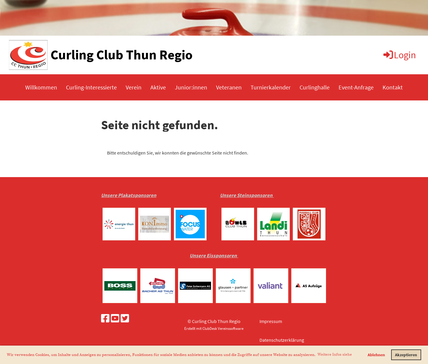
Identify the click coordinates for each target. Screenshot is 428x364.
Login (399, 55)
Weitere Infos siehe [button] (334, 354)
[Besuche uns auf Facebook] (105, 318)
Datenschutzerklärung (281, 340)
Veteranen (229, 87)
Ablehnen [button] (376, 354)
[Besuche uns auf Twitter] (125, 318)
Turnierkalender (271, 87)
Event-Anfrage (356, 87)
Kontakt (393, 87)
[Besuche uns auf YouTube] (115, 318)
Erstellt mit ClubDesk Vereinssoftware (213, 328)
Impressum (270, 321)
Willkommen (41, 87)
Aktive (158, 87)
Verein (133, 87)
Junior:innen (191, 87)
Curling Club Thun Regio (122, 54)
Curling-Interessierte (91, 87)
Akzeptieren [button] (406, 354)
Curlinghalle (315, 87)
